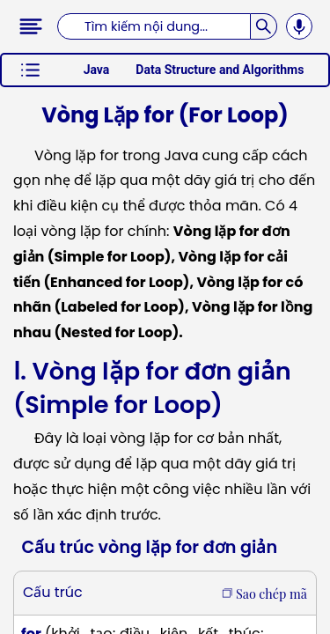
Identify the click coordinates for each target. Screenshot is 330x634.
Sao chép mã (264, 593)
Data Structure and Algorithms (220, 70)
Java (97, 70)
